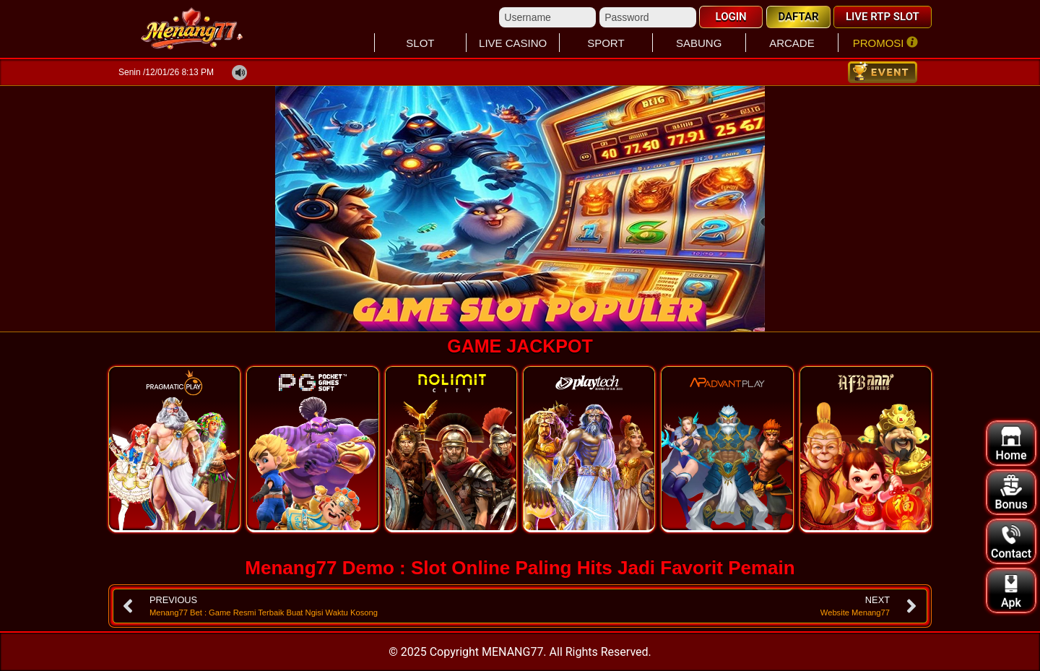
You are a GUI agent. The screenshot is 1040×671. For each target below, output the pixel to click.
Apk (1011, 591)
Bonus (1010, 493)
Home (1011, 443)
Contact (1011, 542)
